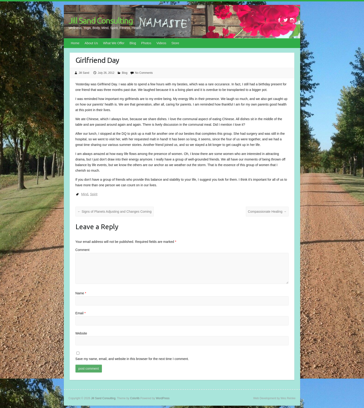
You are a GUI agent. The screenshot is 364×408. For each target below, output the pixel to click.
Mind (84, 194)
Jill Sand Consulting (100, 20)
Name (80, 293)
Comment (82, 250)
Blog (133, 43)
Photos (146, 43)
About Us (91, 43)
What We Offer (113, 43)
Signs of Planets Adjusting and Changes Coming (115, 211)
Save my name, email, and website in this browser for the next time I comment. (132, 359)
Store (175, 43)
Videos (161, 43)
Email (80, 313)
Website (81, 333)
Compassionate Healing (267, 211)
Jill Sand (84, 72)
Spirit (94, 194)
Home (75, 43)
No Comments (144, 72)
